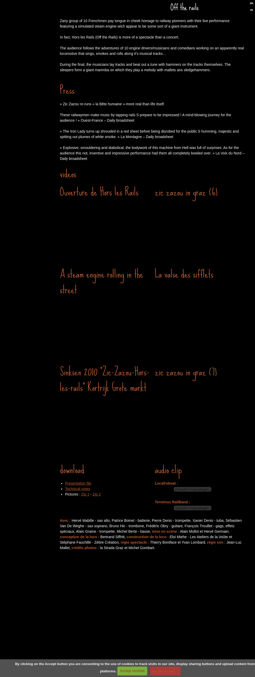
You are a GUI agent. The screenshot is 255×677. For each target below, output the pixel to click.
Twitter (240, 8)
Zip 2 (97, 494)
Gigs (32, 72)
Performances (32, 103)
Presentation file (78, 483)
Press (32, 165)
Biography (32, 197)
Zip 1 (85, 494)
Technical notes (77, 489)
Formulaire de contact (32, 259)
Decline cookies (165, 671)
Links (32, 228)
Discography (32, 134)
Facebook (231, 8)
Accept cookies (132, 671)
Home (32, 41)
